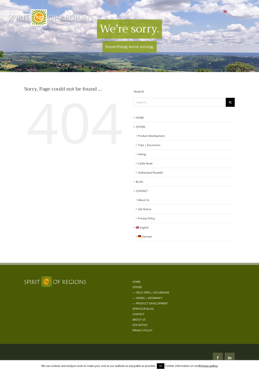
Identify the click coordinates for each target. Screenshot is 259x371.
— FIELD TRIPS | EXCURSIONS (150, 292)
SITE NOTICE (139, 325)
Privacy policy (208, 366)
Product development (151, 136)
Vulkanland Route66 (150, 172)
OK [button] (160, 366)
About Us (143, 200)
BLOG (139, 182)
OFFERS (140, 127)
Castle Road (145, 163)
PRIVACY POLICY (142, 330)
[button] (248, 11)
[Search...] (180, 102)
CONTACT (142, 191)
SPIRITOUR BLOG (143, 308)
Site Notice (144, 209)
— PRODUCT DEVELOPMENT (150, 303)
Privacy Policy (146, 218)
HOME (140, 117)
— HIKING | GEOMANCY (147, 298)
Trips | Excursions (149, 145)
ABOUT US (139, 319)
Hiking (142, 154)
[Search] (230, 102)
